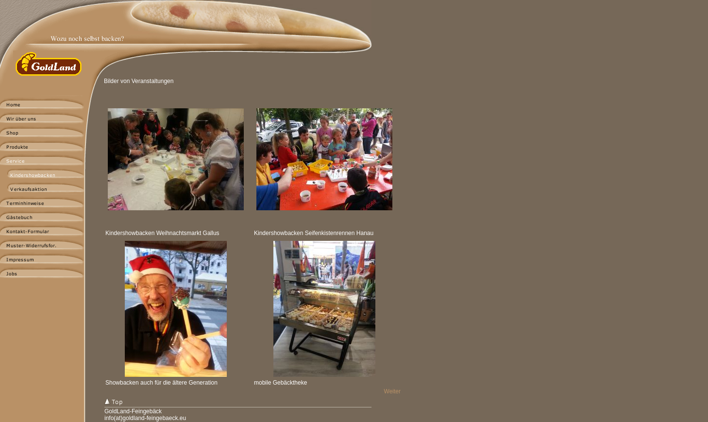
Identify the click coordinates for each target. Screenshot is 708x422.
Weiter (392, 391)
